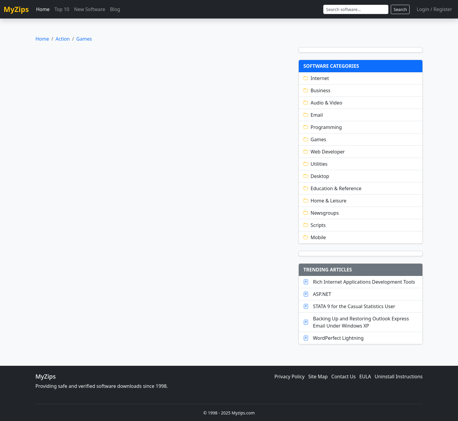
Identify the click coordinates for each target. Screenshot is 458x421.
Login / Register (434, 9)
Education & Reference (333, 188)
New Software (89, 9)
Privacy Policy (290, 376)
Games (84, 39)
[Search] (355, 9)
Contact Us (343, 376)
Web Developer (324, 151)
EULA (365, 376)
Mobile (315, 237)
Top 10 (61, 9)
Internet (316, 78)
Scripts (315, 225)
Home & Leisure (325, 200)
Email (313, 115)
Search (400, 9)
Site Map (318, 376)
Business (317, 90)
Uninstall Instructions (399, 376)
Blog (115, 9)
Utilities (315, 164)
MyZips (16, 9)
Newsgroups (321, 213)
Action (63, 39)
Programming (323, 127)
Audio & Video (323, 102)
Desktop (316, 176)
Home (43, 9)
